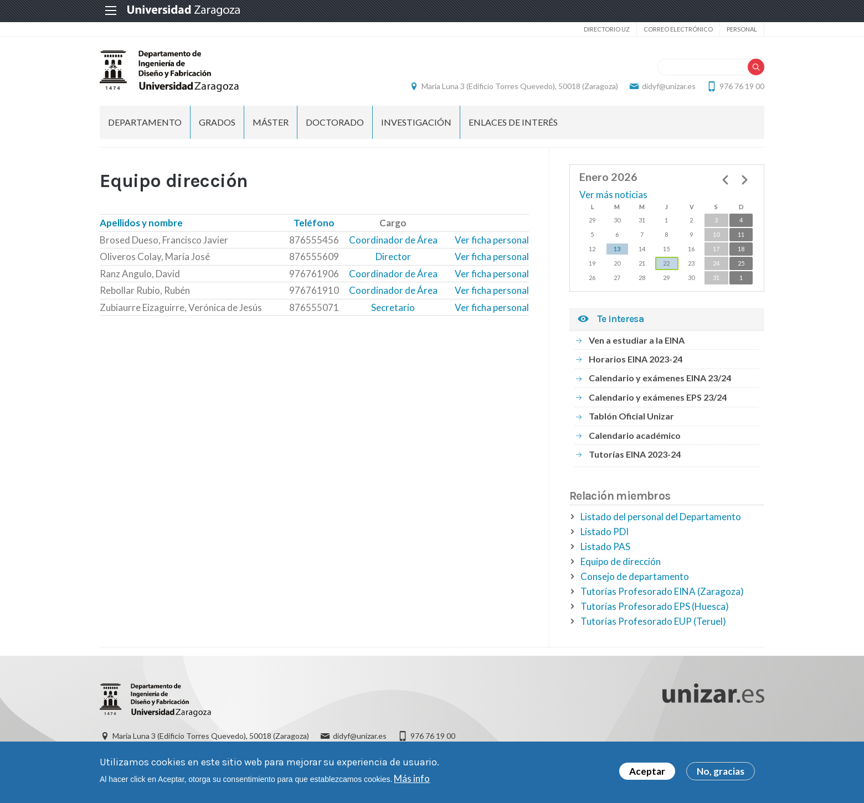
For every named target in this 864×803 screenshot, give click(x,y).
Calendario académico (635, 435)
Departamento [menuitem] (145, 122)
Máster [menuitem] (271, 122)
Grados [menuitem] (217, 122)
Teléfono (314, 223)
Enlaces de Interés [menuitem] (513, 122)
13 (617, 248)
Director (393, 256)
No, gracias (720, 773)
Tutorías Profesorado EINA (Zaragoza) (662, 591)
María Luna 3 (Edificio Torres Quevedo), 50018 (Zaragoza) (519, 86)
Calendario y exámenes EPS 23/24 (658, 397)
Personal (742, 29)
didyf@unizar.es (669, 86)
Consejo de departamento (634, 576)
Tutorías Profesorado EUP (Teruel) (653, 621)
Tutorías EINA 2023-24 (635, 454)
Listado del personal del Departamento (660, 516)
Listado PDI (604, 531)
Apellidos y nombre (141, 223)
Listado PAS (605, 546)
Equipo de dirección (620, 561)
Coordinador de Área (393, 240)
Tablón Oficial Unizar (631, 416)
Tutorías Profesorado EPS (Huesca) (654, 606)
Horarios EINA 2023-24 (635, 359)
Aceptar (647, 773)
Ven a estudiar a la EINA (637, 340)
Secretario (393, 307)
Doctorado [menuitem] (335, 122)
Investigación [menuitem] (416, 122)
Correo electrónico (678, 29)
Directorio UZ (607, 29)
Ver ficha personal (492, 240)
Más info (412, 780)
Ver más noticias (613, 194)
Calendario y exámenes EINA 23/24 (660, 377)
